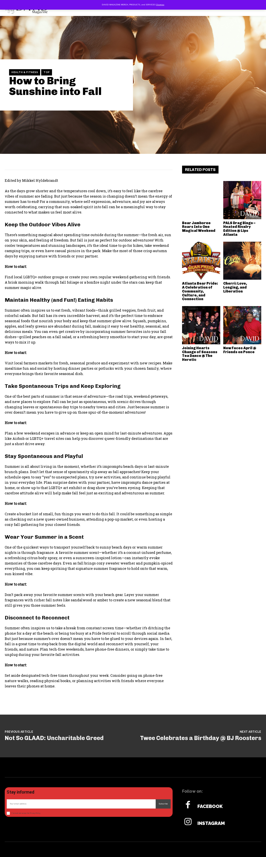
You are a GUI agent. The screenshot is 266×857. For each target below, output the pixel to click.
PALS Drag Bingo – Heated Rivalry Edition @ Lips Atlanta (239, 229)
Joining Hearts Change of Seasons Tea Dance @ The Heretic (199, 354)
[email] (81, 804)
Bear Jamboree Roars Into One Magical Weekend (198, 227)
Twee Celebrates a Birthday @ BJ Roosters (200, 738)
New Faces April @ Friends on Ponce (239, 350)
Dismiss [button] (160, 4)
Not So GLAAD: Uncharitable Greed (54, 738)
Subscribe (163, 804)
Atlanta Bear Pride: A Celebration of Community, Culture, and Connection (200, 291)
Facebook (210, 806)
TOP (46, 72)
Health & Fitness (24, 72)
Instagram (211, 823)
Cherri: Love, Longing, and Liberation (235, 287)
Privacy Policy (35, 813)
